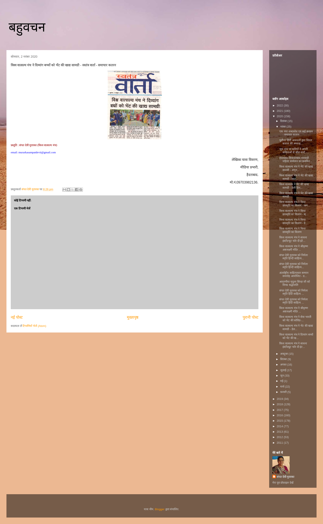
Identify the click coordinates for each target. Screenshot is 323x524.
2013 (280, 431)
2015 (280, 420)
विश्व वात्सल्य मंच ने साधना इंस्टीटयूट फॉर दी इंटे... (293, 239)
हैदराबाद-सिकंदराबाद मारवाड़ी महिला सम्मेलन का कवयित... (295, 159)
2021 (280, 110)
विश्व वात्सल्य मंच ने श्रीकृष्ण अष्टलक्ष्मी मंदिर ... (293, 248)
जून (282, 375)
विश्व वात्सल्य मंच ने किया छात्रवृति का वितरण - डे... (293, 221)
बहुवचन (27, 27)
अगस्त (283, 364)
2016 (280, 415)
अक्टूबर (284, 353)
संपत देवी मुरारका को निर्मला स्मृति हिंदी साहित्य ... (293, 292)
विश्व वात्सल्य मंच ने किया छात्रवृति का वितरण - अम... (294, 203)
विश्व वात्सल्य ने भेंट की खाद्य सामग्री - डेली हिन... (294, 186)
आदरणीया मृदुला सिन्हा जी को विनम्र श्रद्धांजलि (294, 283)
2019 (280, 399)
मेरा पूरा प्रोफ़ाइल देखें (282, 482)
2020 (280, 116)
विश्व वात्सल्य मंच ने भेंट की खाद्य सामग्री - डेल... (296, 327)
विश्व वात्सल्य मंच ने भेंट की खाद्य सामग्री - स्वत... (296, 177)
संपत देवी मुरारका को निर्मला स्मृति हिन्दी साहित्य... (293, 256)
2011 (280, 442)
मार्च (282, 386)
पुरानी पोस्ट (250, 317)
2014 (280, 426)
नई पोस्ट (17, 317)
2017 (280, 410)
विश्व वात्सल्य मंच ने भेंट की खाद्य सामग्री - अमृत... (296, 168)
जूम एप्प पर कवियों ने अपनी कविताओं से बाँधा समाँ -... (294, 150)
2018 (280, 404)
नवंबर (283, 126)
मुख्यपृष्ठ (132, 317)
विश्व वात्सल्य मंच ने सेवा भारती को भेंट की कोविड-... (295, 318)
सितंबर (284, 359)
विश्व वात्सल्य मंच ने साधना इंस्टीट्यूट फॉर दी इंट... (293, 345)
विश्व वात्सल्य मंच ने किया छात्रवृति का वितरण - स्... (293, 212)
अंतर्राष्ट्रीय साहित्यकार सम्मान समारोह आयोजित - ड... (293, 274)
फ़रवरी (283, 392)
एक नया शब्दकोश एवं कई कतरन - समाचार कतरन (295, 133)
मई (282, 381)
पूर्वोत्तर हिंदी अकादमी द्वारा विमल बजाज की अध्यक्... (295, 142)
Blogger (160, 509)
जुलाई (283, 370)
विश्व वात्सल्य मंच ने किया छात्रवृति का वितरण (292, 230)
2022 (280, 105)
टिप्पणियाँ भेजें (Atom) (34, 326)
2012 (280, 437)
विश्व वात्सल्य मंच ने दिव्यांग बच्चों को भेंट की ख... (296, 336)
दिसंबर (284, 121)
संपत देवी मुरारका (285, 476)
